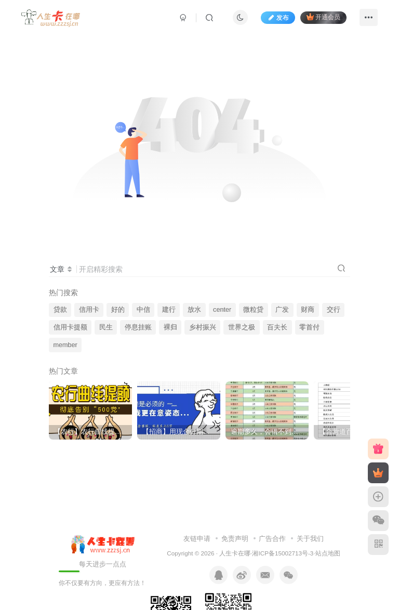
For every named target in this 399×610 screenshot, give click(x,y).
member (65, 345)
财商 (307, 309)
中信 (143, 309)
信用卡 (89, 309)
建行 (169, 309)
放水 (194, 309)
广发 (282, 309)
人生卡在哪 (234, 553)
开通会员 (323, 17)
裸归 (170, 327)
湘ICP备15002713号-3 (282, 553)
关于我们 (310, 538)
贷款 (60, 309)
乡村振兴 (202, 327)
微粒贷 (253, 309)
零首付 (309, 327)
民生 (106, 327)
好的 (118, 309)
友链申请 (196, 538)
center (222, 309)
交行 (333, 309)
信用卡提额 (70, 327)
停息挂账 (138, 327)
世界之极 (241, 327)
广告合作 (272, 538)
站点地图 (327, 553)
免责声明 (234, 538)
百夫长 (277, 327)
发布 (278, 17)
